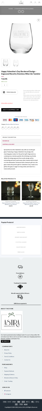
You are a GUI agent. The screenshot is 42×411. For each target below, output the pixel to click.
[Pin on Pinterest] (14, 128)
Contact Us (7, 360)
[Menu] (2, 3)
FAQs (5, 367)
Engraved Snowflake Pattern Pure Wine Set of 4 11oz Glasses (31, 203)
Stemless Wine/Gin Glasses (24, 8)
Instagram (7, 394)
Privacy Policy (8, 353)
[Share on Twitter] (8, 128)
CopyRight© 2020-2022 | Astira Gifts (15, 407)
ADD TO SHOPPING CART (11, 109)
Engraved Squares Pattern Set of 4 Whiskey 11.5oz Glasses (10, 203)
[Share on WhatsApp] (2, 128)
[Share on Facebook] (5, 128)
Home (11, 8)
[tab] (21, 137)
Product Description (9, 137)
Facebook (7, 390)
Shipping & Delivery (8, 144)
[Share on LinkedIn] (17, 128)
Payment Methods (9, 371)
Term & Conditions (9, 356)
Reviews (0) (6, 141)
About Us (6, 350)
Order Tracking (8, 381)
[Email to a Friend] (11, 128)
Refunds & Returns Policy (11, 378)
